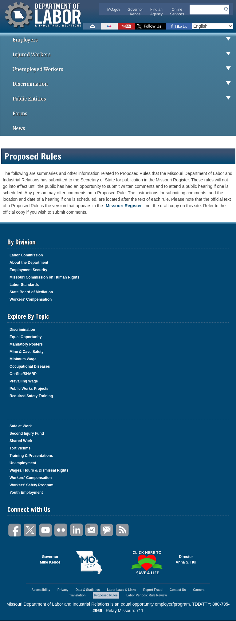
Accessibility (40, 589)
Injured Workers (124, 54)
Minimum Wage (23, 359)
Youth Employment (26, 492)
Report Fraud (153, 589)
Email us (92, 26)
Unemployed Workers (124, 69)
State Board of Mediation (31, 292)
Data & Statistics (88, 589)
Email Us (87, 526)
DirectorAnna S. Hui (186, 559)
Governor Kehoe (135, 11)
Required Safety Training (31, 396)
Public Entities (124, 99)
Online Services (177, 11)
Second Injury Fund (27, 433)
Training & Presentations (31, 455)
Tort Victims (20, 448)
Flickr (61, 530)
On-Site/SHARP (23, 374)
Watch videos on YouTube (126, 26)
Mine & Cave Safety (27, 352)
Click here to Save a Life (147, 562)
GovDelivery (107, 530)
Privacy (63, 589)
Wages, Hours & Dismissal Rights (39, 470)
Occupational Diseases (30, 366)
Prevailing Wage (24, 381)
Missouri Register (124, 205)
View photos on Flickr (109, 26)
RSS (122, 530)
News (19, 128)
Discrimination (124, 84)
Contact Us (178, 589)
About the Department (29, 262)
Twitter (30, 530)
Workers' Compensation (31, 299)
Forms (20, 114)
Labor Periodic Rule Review (146, 595)
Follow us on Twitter (150, 26)
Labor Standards (24, 285)
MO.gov (113, 9)
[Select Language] (212, 26)
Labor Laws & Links (121, 589)
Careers (198, 589)
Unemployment (23, 463)
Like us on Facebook (179, 26)
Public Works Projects (29, 388)
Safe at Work (21, 426)
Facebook (15, 530)
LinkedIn (76, 530)
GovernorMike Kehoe (50, 559)
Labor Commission (26, 255)
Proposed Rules (106, 595)
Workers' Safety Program (31, 485)
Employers (124, 40)
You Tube (46, 530)
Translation (77, 595)
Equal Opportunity (26, 337)
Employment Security (28, 270)
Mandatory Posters (26, 344)
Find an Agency (156, 11)
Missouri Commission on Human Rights (44, 277)
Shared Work (21, 441)
